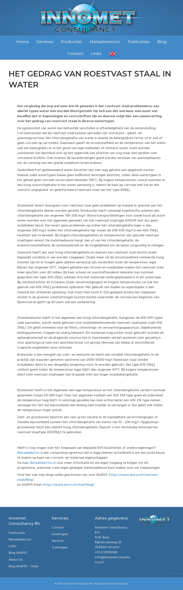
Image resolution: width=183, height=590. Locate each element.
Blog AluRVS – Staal (23, 566)
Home (22, 41)
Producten (71, 41)
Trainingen (60, 547)
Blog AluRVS (18, 553)
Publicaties (139, 41)
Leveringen (60, 534)
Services (44, 41)
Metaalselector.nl (43, 463)
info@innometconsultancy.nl (112, 560)
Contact (75, 53)
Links (96, 53)
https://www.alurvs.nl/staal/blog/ (68, 485)
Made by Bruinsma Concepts (111, 584)
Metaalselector (105, 41)
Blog (162, 41)
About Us (16, 560)
